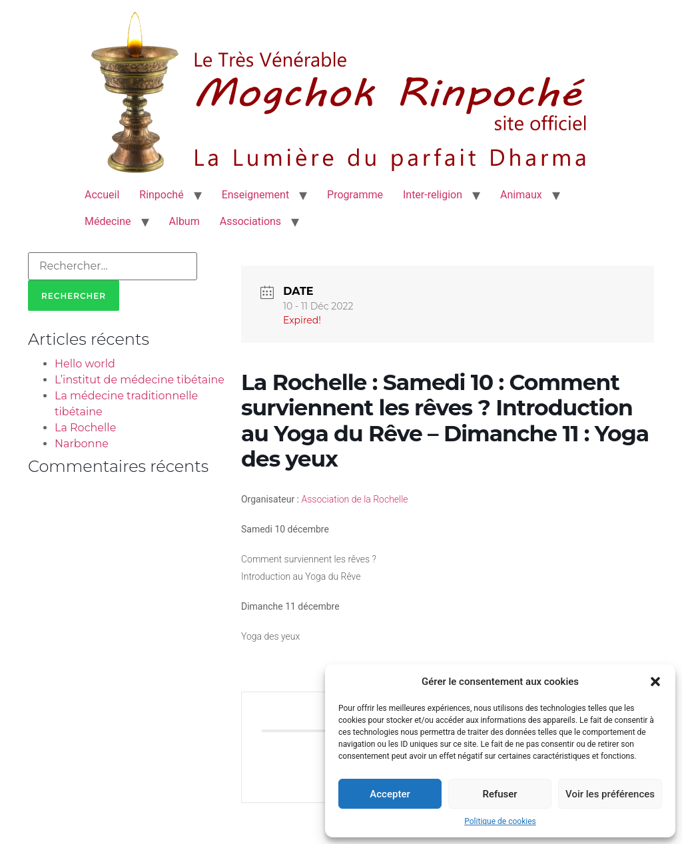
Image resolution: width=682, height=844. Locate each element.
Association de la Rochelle (355, 499)
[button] (655, 681)
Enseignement (255, 194)
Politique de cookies (499, 821)
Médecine (108, 221)
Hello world (85, 363)
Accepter (390, 794)
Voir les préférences (610, 794)
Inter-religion (432, 194)
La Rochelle (85, 427)
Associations (250, 221)
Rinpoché (161, 194)
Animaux (521, 194)
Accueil (102, 194)
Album (184, 221)
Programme (355, 194)
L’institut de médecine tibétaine (139, 379)
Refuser (499, 794)
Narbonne (82, 443)
